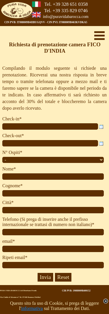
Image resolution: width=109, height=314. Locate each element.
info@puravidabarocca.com (65, 16)
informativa (32, 308)
